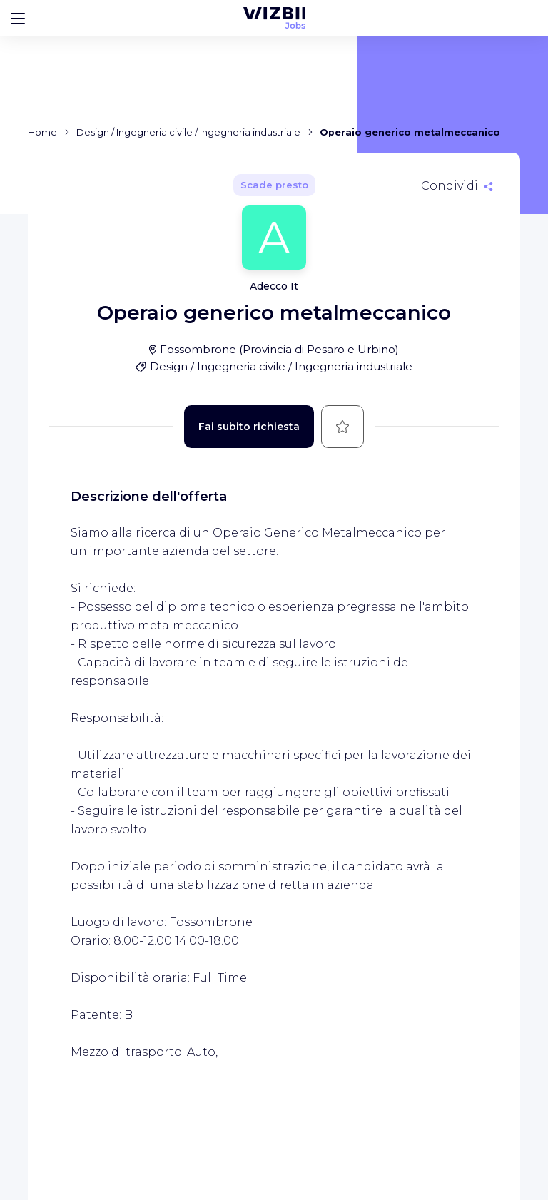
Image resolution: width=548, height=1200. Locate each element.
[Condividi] (457, 186)
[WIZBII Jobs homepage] (274, 18)
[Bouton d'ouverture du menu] (18, 18)
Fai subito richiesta (249, 426)
